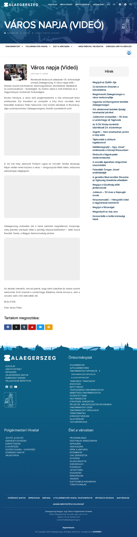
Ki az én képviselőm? (80, 378)
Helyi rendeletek (78, 399)
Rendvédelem (76, 476)
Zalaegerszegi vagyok (16, 375)
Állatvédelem (77, 419)
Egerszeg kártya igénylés (119, 46)
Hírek (27, 33)
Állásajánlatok (78, 461)
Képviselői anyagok (104, 498)
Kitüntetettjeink (78, 396)
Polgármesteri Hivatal (37, 46)
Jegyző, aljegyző (14, 438)
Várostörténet (82, 5)
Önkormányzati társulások (84, 410)
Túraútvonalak (78, 485)
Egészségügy (76, 464)
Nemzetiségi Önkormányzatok (85, 393)
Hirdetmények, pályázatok (90, 46)
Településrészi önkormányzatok (87, 390)
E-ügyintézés (12, 447)
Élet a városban (61, 46)
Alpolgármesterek (79, 368)
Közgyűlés (75, 384)
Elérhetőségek (13, 444)
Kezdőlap (52, 5)
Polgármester (77, 365)
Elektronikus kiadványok (83, 482)
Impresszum (34, 498)
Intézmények (76, 453)
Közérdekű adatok (15, 453)
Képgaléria (98, 5)
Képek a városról (79, 450)
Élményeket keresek (15, 378)
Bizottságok (76, 387)
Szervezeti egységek (15, 441)
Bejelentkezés (68, 528)
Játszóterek (76, 470)
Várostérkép (66, 5)
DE (114, 5)
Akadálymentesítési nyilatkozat (68, 504)
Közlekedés (75, 473)
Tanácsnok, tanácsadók (82, 381)
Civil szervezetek (78, 455)
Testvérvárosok (78, 422)
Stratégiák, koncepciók (82, 402)
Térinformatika (78, 413)
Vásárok (74, 479)
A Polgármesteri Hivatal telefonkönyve (72, 498)
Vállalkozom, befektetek (18, 381)
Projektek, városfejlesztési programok (91, 405)
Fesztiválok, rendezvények (83, 441)
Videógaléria (76, 447)
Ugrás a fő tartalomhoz (126, 1)
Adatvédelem (123, 498)
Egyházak (75, 458)
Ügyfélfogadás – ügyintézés (20, 450)
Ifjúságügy (75, 467)
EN (108, 5)
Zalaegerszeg (21, 5)
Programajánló (78, 438)
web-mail (46, 498)
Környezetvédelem (79, 416)
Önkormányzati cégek (81, 407)
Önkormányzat (12, 46)
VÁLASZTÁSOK (12, 455)
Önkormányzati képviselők (83, 371)
